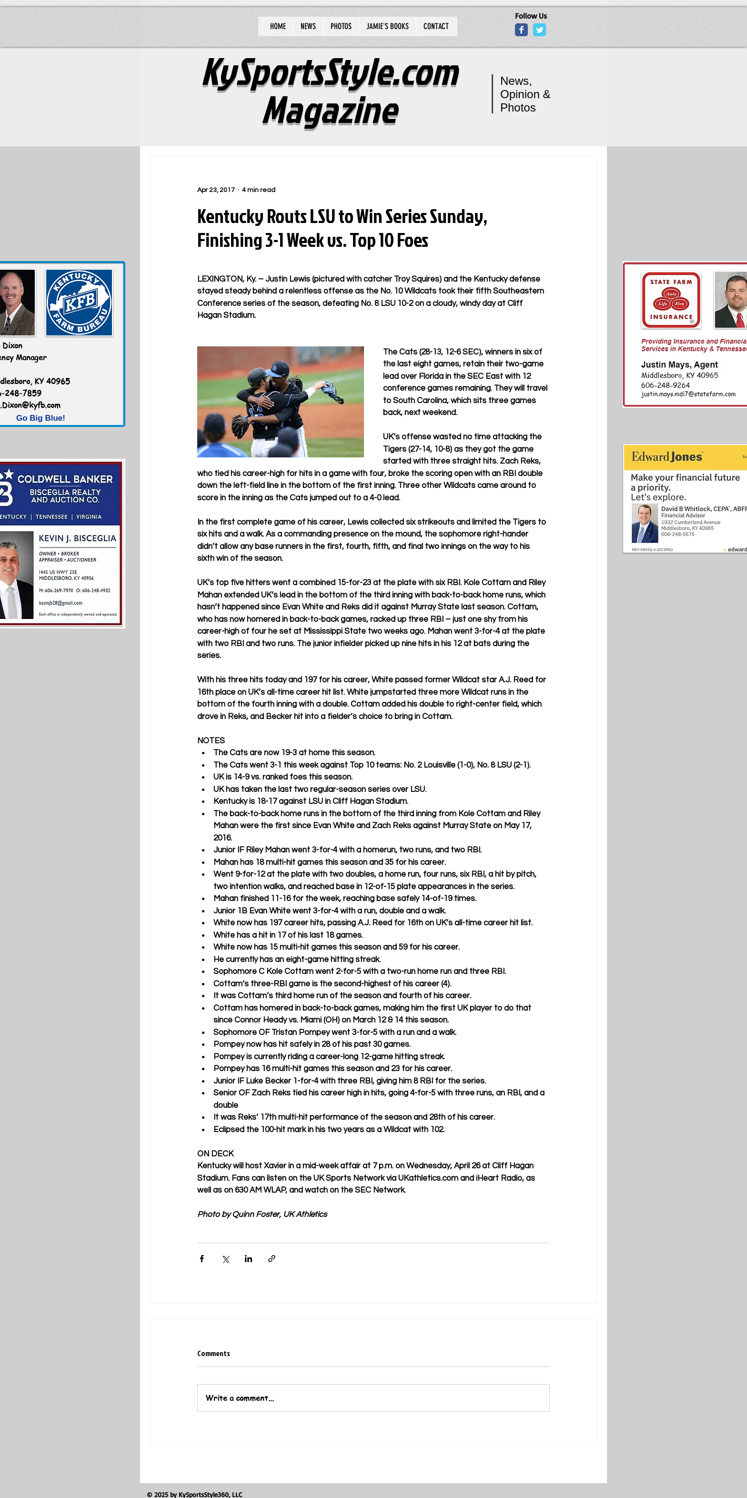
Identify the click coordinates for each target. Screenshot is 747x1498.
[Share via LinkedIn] (248, 1258)
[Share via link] (271, 1258)
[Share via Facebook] (201, 1258)
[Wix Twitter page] (539, 29)
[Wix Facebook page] (521, 29)
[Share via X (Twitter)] (225, 1258)
